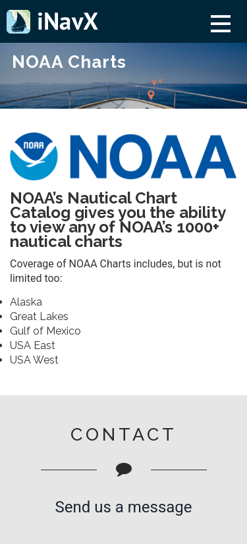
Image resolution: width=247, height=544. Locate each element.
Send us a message (123, 507)
